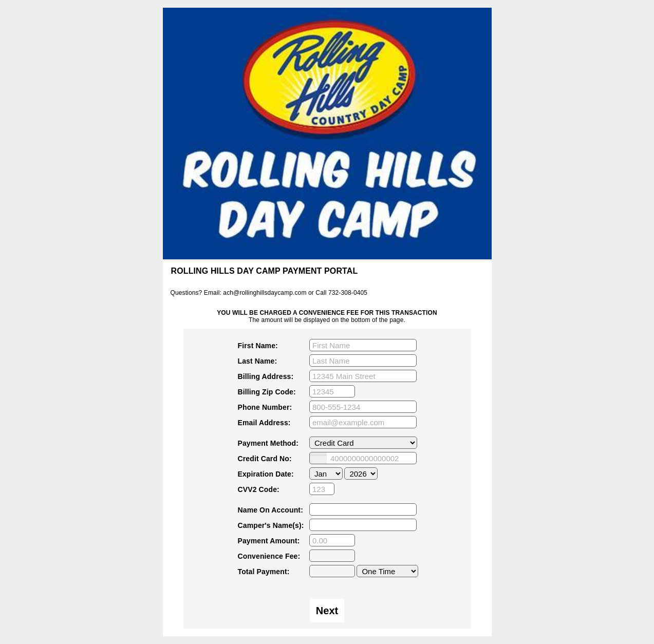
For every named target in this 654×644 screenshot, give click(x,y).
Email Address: (264, 423)
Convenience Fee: (269, 556)
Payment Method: (268, 443)
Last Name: (257, 361)
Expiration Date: (266, 474)
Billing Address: (266, 376)
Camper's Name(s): (271, 525)
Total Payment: (264, 571)
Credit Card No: (265, 458)
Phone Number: (265, 407)
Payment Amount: (269, 541)
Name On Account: (270, 510)
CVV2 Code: (258, 489)
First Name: (258, 346)
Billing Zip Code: (267, 392)
